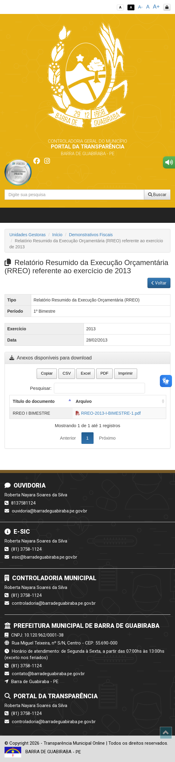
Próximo (107, 438)
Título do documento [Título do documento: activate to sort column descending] (33, 401)
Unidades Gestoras (27, 234)
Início (57, 234)
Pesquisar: (87, 388)
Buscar (157, 194)
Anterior (68, 438)
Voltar (159, 283)
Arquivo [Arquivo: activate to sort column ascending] (84, 401)
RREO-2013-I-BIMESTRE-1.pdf (108, 413)
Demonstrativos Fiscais (91, 234)
